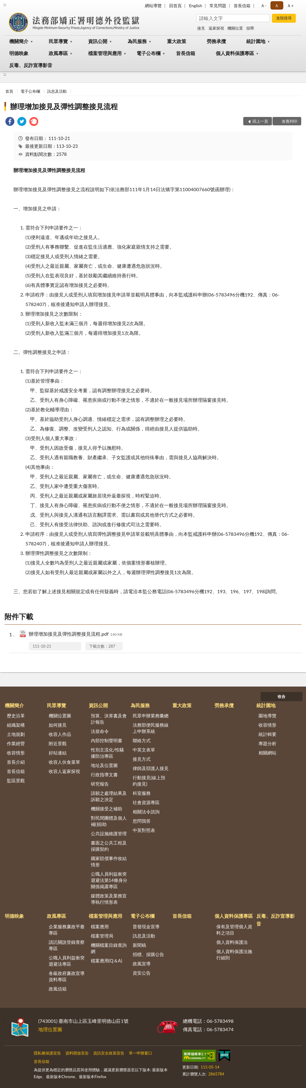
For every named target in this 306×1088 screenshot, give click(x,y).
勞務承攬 (216, 41)
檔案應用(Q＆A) (106, 960)
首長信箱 (242, 5)
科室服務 (142, 793)
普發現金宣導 (146, 926)
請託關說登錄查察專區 (67, 945)
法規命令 (100, 731)
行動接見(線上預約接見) (149, 780)
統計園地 (255, 41)
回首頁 (175, 5)
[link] (9, 122)
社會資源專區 (146, 802)
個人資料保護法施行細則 (234, 954)
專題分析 (267, 743)
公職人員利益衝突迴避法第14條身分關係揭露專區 (109, 880)
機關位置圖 (60, 715)
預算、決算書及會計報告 (109, 719)
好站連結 (58, 752)
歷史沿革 (16, 715)
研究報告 (100, 783)
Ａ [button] (277, 5)
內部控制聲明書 (106, 740)
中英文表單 (144, 749)
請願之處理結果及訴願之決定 (109, 796)
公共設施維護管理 (109, 833)
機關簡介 (18, 41)
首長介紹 (16, 762)
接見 (201, 28)
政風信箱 (58, 988)
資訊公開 (97, 41)
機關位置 (235, 28)
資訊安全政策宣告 (108, 1053)
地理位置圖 (50, 1029)
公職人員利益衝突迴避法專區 (67, 961)
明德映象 (18, 53)
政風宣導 (142, 963)
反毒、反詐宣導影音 (30, 65)
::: (4, 4)
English (195, 5)
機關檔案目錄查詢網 (109, 948)
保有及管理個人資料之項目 (234, 929)
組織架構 (16, 725)
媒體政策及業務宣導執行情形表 (109, 899)
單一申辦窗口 (140, 1053)
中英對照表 (144, 830)
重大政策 (176, 41)
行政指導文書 (104, 774)
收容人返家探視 (64, 771)
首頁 (9, 91)
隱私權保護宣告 (47, 1053)
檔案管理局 (102, 935)
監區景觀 (16, 780)
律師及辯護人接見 (151, 768)
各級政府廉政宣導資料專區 (67, 976)
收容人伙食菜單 (64, 762)
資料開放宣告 (77, 1053)
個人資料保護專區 (235, 53)
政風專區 (58, 53)
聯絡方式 (142, 740)
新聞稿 (139, 945)
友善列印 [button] (289, 121)
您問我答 (142, 821)
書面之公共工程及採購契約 (109, 846)
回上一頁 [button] (260, 121)
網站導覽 (153, 5)
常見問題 (217, 5)
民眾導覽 (58, 41)
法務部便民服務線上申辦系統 (151, 728)
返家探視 (216, 28)
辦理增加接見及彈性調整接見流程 (64, 106)
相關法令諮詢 (146, 811)
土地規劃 (16, 734)
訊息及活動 (57, 91)
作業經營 (16, 743)
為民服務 (137, 41)
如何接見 (58, 725)
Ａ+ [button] (290, 5)
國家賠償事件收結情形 (109, 861)
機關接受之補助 (106, 808)
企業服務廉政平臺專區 (67, 929)
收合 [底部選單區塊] (281, 696)
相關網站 (267, 752)
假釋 (250, 28)
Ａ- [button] (263, 5)
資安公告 (142, 973)
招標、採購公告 (148, 954)
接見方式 (142, 759)
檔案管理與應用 (105, 53)
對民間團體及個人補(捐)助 (109, 821)
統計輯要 (267, 734)
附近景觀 (58, 743)
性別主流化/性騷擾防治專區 (107, 753)
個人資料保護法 (232, 942)
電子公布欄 (148, 53)
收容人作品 (60, 734)
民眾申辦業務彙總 (151, 715)
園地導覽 (267, 715)
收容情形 (16, 752)
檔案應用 (100, 926)
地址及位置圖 (104, 765)
